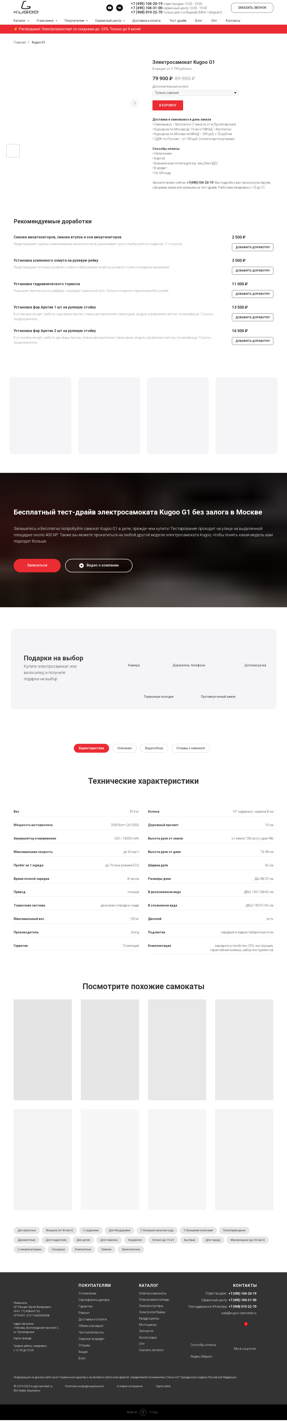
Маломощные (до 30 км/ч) (35, 1250)
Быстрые (193, 1240)
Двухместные (27, 1240)
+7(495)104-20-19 (200, 182)
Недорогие (137, 1240)
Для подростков (56, 1240)
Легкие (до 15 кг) (166, 1240)
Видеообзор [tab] (154, 748)
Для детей (84, 1240)
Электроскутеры (151, 1307)
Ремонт (84, 1314)
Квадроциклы (149, 1319)
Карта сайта (163, 1387)
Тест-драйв (177, 20)
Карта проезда (22, 1339)
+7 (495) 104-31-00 (146, 8)
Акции (83, 1352)
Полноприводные (237, 1230)
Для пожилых (111, 1240)
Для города (216, 1240)
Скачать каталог (151, 1351)
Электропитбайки (152, 1313)
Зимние (153, 1250)
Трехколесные (178, 1250)
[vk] (119, 7)
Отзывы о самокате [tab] (190, 748)
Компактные (129, 1250)
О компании (87, 1294)
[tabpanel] (143, 867)
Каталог (20, 20)
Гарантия (85, 1307)
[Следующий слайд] (134, 103)
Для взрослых (27, 1230)
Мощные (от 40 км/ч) (60, 1230)
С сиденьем (92, 1230)
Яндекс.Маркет (201, 1357)
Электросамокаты (152, 1294)
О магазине (45, 20)
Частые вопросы (91, 1333)
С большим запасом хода (159, 1230)
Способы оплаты (203, 1346)
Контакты (233, 20)
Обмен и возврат (91, 1326)
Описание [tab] (124, 748)
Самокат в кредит (92, 1339)
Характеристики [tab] (91, 748)
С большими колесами (201, 1230)
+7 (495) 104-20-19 (146, 4)
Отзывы (84, 1346)
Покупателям (75, 20)
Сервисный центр (108, 20)
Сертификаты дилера (94, 1301)
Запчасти (146, 1332)
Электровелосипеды (154, 1300)
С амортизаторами (75, 1250)
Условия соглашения (130, 1387)
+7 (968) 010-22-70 (146, 12)
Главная (20, 42)
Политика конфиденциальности (84, 1387)
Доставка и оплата (146, 20)
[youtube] (109, 7)
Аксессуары (148, 1338)
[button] (37, 565)
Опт (214, 20)
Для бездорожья (121, 1230)
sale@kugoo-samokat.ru (238, 1314)
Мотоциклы (147, 1325)
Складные (104, 1250)
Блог (198, 20)
